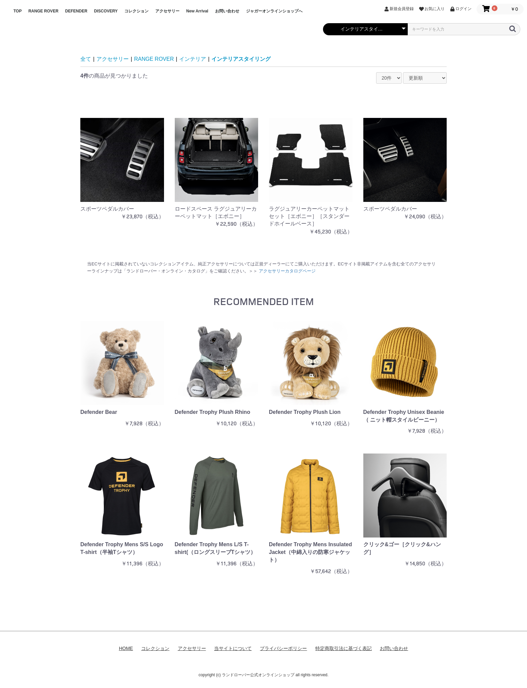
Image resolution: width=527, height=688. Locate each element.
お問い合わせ (227, 11)
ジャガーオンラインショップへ (274, 11)
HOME (126, 648)
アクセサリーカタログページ (287, 270)
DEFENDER (76, 11)
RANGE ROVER (43, 11)
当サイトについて (233, 648)
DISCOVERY (106, 11)
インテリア (192, 59)
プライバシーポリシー (283, 648)
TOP (17, 11)
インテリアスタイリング (241, 59)
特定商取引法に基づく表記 (343, 648)
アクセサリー (167, 11)
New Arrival (197, 11)
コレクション (136, 11)
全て (85, 59)
